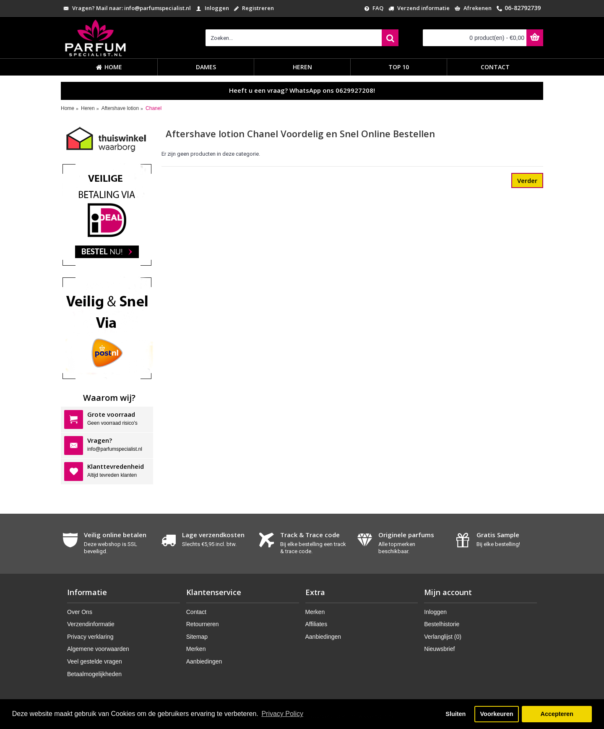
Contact (196, 612)
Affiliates (316, 624)
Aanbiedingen (204, 661)
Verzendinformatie (91, 624)
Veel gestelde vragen (94, 661)
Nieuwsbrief (439, 648)
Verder (527, 180)
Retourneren (202, 624)
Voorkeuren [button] (496, 714)
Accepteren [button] (556, 714)
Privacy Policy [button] (282, 713)
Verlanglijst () (442, 636)
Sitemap (197, 636)
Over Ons (79, 612)
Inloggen (435, 612)
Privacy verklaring (90, 636)
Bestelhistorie (441, 624)
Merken (196, 648)
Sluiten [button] (455, 714)
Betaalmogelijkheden (94, 674)
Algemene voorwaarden (98, 648)
